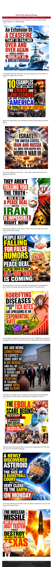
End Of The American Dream (26, 15)
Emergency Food (20, 17)
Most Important (42, 17)
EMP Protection (35, 17)
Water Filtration (27, 17)
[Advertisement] (26, 7)
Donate (48, 17)
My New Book (6, 17)
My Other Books (13, 17)
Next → (7, 559)
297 (5, 559)
